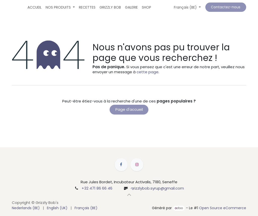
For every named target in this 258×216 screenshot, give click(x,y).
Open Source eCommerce (222, 207)
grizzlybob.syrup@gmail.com (157, 188)
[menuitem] (34, 7)
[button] (129, 195)
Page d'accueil (129, 109)
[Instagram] (136, 164)
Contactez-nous (225, 7)
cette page (147, 72)
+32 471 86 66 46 (97, 188)
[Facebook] (121, 164)
